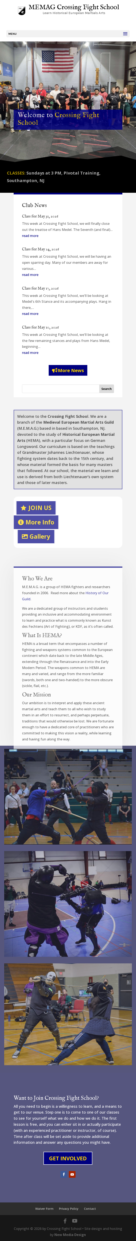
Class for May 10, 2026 (40, 327)
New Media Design (70, 1234)
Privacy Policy (68, 1209)
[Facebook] (65, 1221)
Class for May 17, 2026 (40, 288)
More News (71, 370)
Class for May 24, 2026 (40, 249)
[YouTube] (74, 1221)
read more (30, 235)
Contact (90, 1209)
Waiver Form (44, 1209)
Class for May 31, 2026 (40, 216)
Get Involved (68, 1158)
